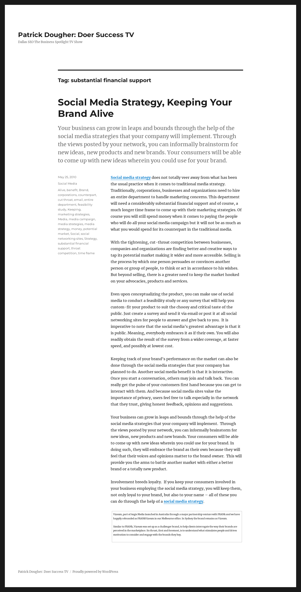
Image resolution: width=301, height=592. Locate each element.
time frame (86, 253)
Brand (83, 190)
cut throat (65, 199)
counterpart (87, 195)
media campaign (82, 219)
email (78, 199)
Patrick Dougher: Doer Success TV (76, 35)
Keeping (74, 209)
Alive (61, 190)
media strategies (70, 224)
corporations (67, 195)
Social (74, 234)
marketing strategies (73, 214)
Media (62, 219)
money (76, 229)
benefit (72, 190)
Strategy (90, 238)
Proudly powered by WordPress (95, 572)
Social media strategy (131, 177)
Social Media (67, 183)
